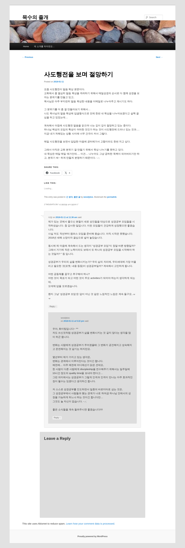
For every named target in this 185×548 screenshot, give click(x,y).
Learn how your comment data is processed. (90, 523)
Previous (27, 57)
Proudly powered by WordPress (92, 536)
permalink (112, 197)
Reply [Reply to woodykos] (57, 417)
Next (159, 57)
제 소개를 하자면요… (44, 46)
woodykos (88, 197)
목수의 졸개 (35, 17)
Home (26, 46)
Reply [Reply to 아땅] (53, 306)
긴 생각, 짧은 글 (73, 197)
